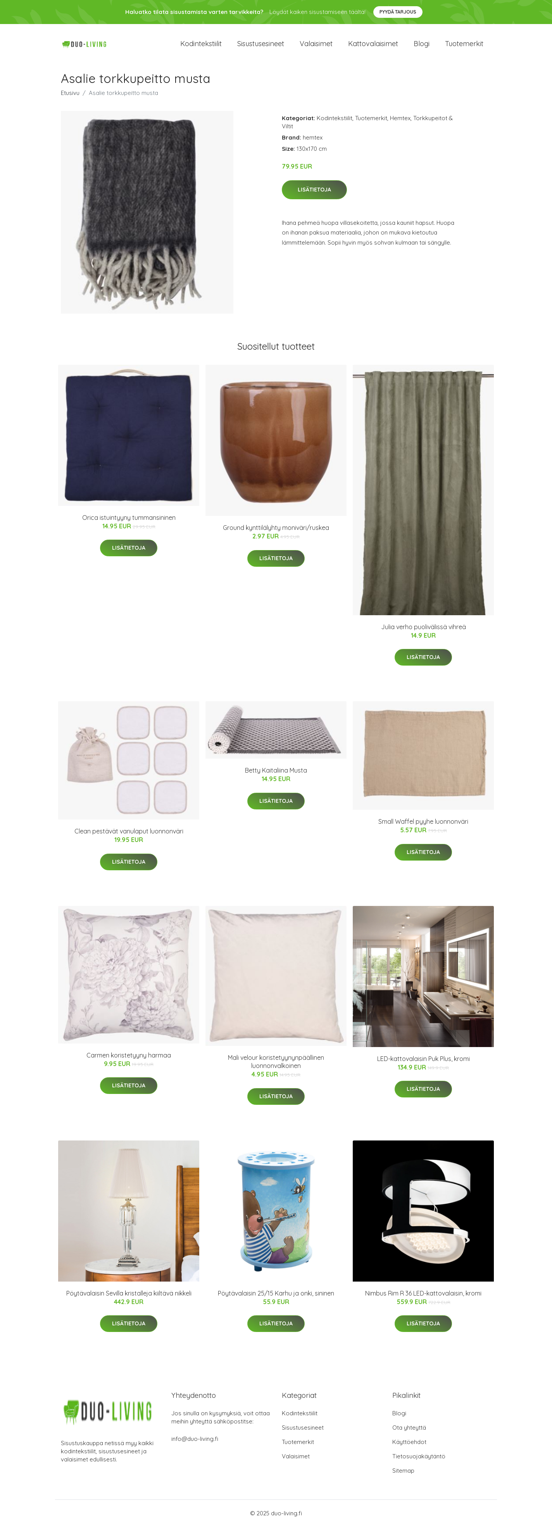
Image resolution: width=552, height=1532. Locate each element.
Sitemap (403, 1476)
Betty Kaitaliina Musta (276, 776)
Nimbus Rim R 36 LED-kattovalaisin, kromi (423, 1299)
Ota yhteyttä (409, 1433)
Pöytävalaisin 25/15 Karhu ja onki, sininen (276, 1299)
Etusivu (70, 98)
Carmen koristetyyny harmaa (128, 1060)
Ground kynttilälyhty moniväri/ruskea (276, 533)
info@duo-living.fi (194, 1444)
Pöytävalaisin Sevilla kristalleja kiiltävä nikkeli (128, 1299)
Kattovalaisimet (373, 46)
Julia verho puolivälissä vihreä (423, 632)
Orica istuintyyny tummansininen (129, 523)
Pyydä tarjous (398, 12)
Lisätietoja (314, 195)
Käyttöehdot (409, 1447)
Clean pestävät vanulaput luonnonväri (128, 836)
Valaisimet (316, 46)
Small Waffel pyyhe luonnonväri (423, 827)
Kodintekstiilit (201, 46)
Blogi (422, 46)
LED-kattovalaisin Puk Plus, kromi (423, 1064)
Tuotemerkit (464, 46)
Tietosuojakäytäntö (418, 1461)
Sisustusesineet (260, 46)
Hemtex (400, 123)
